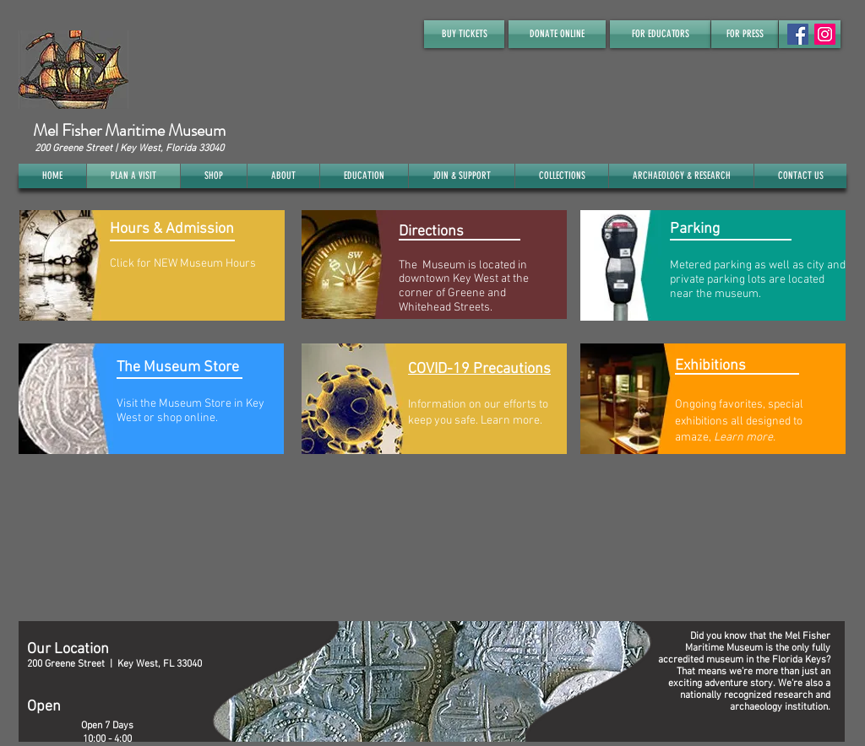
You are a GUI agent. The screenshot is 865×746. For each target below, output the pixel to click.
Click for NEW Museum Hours (183, 264)
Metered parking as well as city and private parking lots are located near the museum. (758, 279)
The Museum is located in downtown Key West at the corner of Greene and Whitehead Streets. (464, 286)
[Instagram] (824, 34)
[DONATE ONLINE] (557, 34)
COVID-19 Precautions (479, 369)
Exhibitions (710, 366)
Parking (695, 229)
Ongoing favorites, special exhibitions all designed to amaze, (739, 421)
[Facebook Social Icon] (797, 34)
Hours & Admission (172, 229)
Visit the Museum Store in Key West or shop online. (190, 411)
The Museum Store (178, 367)
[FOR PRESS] (744, 34)
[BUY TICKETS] (464, 34)
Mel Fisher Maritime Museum (129, 130)
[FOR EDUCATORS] (660, 34)
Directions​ (431, 232)
